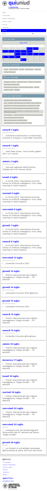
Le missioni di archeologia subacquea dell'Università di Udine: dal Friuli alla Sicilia (22, 449)
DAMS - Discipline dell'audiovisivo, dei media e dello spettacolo (22, 103)
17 (39, 54)
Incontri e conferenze (34, 82)
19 (9, 57)
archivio (8, 478)
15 (27, 54)
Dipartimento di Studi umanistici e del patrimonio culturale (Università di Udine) (21, 111)
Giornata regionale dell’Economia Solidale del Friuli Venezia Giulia (18, 168)
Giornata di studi (22, 82)
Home (3, 12)
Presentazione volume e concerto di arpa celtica (18, 87)
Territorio (5, 27)
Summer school (8, 90)
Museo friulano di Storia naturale (14, 117)
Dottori (6, 69)
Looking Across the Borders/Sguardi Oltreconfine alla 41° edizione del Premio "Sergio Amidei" (20, 432)
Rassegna (17, 90)
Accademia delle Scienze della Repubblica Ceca (17, 100)
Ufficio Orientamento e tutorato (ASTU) (15, 120)
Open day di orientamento (11, 84)
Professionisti (29, 69)
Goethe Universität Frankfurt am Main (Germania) (28, 115)
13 (15, 54)
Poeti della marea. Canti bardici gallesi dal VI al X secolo (21, 152)
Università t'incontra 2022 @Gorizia (20, 293)
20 (15, 57)
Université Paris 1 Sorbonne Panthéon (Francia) (18, 123)
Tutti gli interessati (9, 72)
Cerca (4, 33)
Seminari (36, 87)
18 (3, 57)
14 (21, 54)
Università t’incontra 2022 (15, 263)
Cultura (4, 24)
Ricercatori (37, 69)
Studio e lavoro (7, 21)
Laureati (21, 69)
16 (33, 54)
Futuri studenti (13, 69)
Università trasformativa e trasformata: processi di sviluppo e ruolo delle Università (22, 137)
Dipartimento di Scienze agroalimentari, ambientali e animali (22, 105)
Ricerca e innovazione (8, 18)
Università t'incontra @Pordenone (19, 336)
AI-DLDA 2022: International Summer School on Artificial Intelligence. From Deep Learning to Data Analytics (22, 183)
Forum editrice (8, 115)
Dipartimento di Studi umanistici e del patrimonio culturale (21, 108)
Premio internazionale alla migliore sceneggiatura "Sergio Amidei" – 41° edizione (19, 277)
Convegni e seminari (10, 82)
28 (21, 59)
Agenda (4, 30)
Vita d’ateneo (6, 15)
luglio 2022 (23, 43)
